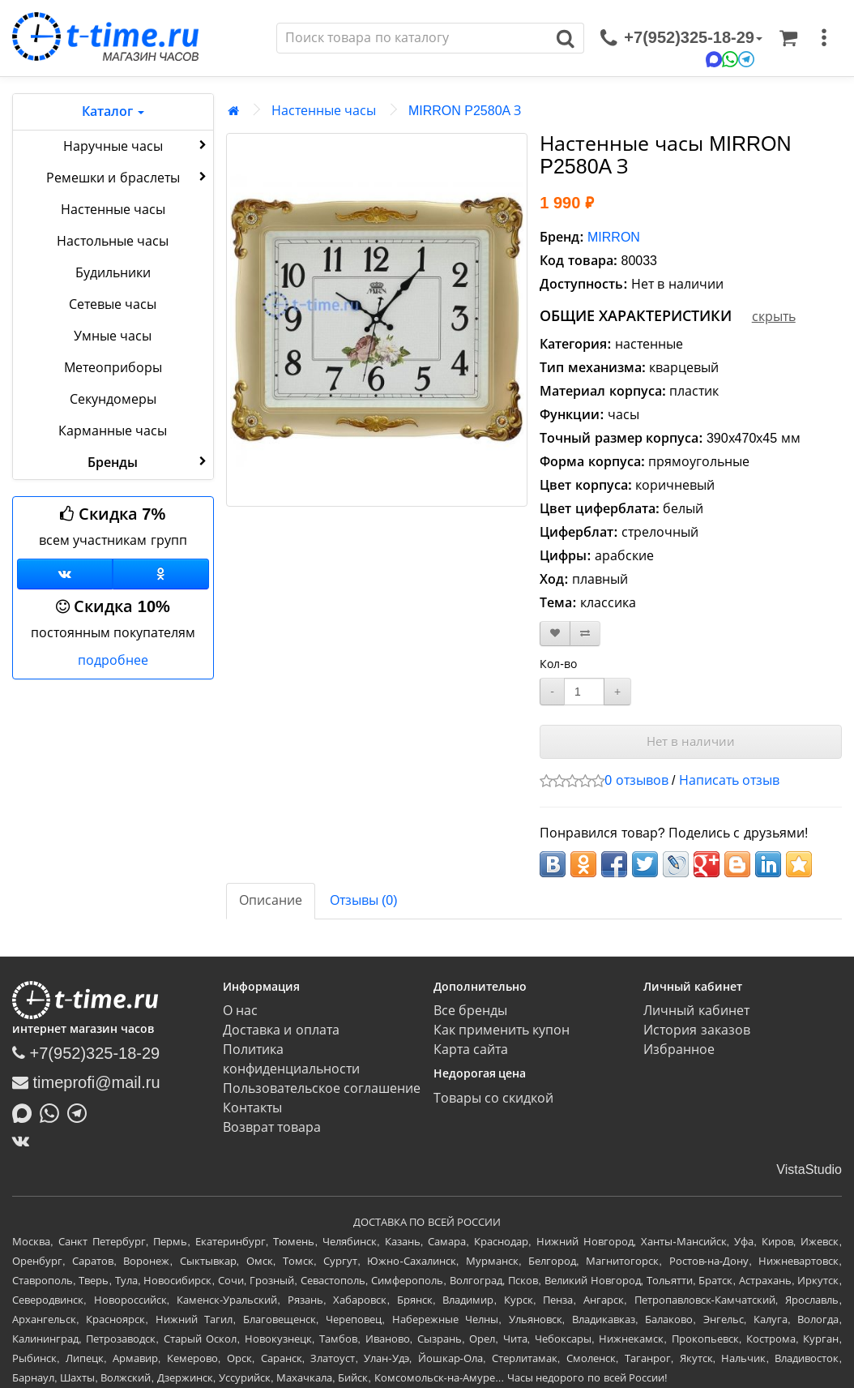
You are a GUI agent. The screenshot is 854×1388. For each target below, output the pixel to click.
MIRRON (613, 237)
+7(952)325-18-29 (86, 1053)
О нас (240, 1010)
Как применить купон (501, 1030)
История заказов (696, 1030)
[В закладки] (555, 633)
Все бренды (470, 1010)
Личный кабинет (696, 1010)
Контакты (252, 1108)
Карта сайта (470, 1049)
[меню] (824, 38)
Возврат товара (272, 1127)
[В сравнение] (585, 633)
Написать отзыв (729, 780)
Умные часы (113, 336)
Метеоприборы (113, 368)
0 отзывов (636, 780)
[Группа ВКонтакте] (65, 574)
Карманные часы (112, 431)
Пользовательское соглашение (322, 1088)
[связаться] (681, 38)
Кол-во (558, 664)
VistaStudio (809, 1169)
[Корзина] (788, 38)
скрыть (774, 316)
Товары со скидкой (493, 1098)
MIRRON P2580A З (464, 111)
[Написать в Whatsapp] (53, 1111)
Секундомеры (113, 399)
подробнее (113, 660)
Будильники (113, 273)
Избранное (679, 1049)
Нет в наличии (691, 741)
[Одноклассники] (160, 574)
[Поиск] (412, 38)
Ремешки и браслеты (128, 177)
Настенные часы (113, 209)
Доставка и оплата (281, 1030)
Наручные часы (136, 145)
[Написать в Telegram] (81, 1111)
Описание (270, 900)
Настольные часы (113, 241)
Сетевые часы (112, 304)
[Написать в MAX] (26, 1111)
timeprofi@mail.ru (86, 1082)
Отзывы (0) (364, 900)
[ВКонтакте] (24, 1141)
